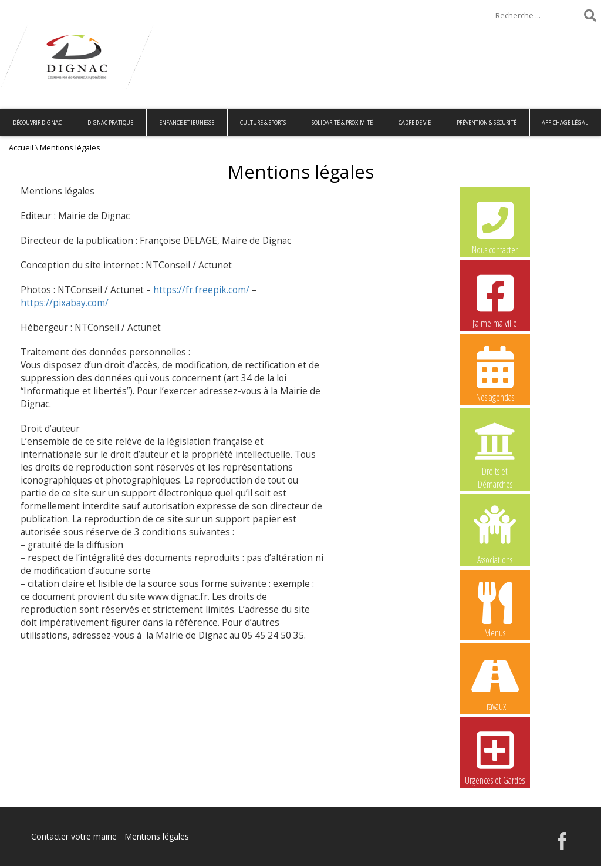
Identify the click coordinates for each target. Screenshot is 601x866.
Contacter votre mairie (74, 836)
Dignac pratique (110, 122)
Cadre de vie (415, 122)
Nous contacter (494, 226)
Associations (494, 534)
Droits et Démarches (494, 448)
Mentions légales (156, 836)
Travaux (494, 683)
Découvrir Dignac (37, 122)
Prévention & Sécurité (486, 122)
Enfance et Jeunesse (186, 122)
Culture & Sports (263, 122)
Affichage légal (565, 122)
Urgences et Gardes (494, 757)
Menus (494, 609)
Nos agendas (494, 374)
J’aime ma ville (494, 300)
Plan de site (74, 9)
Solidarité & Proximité (342, 122)
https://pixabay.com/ (65, 303)
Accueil (19, 9)
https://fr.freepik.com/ (201, 290)
